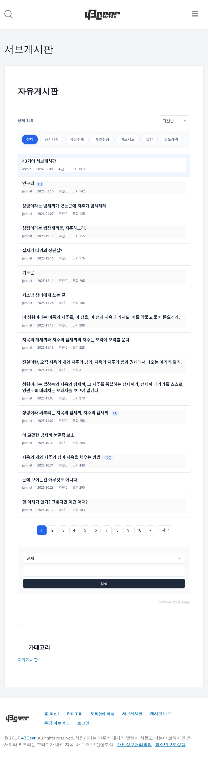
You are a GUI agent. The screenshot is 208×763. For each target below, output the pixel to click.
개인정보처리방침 (134, 745)
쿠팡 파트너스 (57, 723)
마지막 (163, 530)
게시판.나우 (160, 713)
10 (139, 530)
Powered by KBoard (173, 602)
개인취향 (102, 139)
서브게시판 (132, 713)
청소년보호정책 (170, 745)
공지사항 (52, 139)
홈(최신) (51, 713)
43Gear (28, 738)
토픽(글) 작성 (102, 713)
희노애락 (171, 139)
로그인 (83, 723)
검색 (104, 583)
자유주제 (77, 139)
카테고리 (75, 713)
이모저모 (128, 139)
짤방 (149, 139)
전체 (29, 139)
